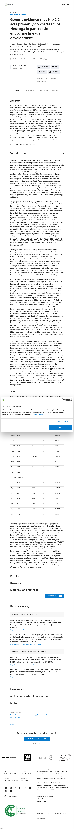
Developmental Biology (18, 15)
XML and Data (25, 780)
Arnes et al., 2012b (32, 300)
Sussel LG (22, 635)
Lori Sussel (36, 46)
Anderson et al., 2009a (51, 323)
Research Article (15, 12)
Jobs (5, 771)
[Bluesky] (5, 788)
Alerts (6, 776)
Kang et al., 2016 (23, 309)
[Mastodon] (20, 788)
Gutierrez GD (15, 620)
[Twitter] (15, 788)
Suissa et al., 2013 (16, 240)
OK (60, 428)
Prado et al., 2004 (21, 332)
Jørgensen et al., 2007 (47, 300)
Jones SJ (32, 657)
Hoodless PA (24, 657)
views (40, 79)
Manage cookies (62, 422)
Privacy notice (37, 743)
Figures (30, 90)
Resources (24, 778)
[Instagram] (25, 788)
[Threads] (5, 792)
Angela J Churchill (16, 44)
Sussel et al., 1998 (47, 332)
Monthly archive (26, 773)
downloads (51, 79)
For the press (25, 776)
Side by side (55, 90)
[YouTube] (30, 788)
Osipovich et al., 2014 (22, 316)
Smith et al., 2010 (34, 332)
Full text (17, 90)
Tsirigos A (30, 620)
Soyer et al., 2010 (25, 302)
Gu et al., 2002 (24, 238)
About (6, 769)
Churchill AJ (14, 635)
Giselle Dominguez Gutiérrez (34, 44)
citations (41, 81)
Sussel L (23, 620)
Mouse (12, 724)
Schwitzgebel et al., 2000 (53, 238)
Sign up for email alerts (37, 739)
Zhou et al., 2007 (51, 186)
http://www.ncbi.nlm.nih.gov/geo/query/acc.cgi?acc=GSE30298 (27, 665)
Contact (7, 778)
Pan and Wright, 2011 (37, 186)
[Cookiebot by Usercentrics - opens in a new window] (63, 399)
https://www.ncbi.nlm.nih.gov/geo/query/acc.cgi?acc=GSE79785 (27, 630)
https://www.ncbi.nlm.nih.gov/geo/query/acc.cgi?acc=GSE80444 (27, 645)
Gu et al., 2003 (38, 218)
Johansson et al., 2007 (48, 275)
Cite (56, 67)
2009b (22, 378)
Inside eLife (24, 771)
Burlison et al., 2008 (24, 218)
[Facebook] (10, 792)
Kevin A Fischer (25, 46)
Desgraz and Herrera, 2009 (33, 261)
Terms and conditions (11, 780)
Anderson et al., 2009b (41, 537)
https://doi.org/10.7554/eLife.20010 (31, 59)
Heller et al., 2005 (36, 238)
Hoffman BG (14, 657)
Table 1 (41, 378)
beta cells (17, 717)
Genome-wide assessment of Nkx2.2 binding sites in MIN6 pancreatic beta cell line (35, 621)
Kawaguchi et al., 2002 (18, 220)
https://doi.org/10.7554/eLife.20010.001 (23, 144)
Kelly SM (38, 620)
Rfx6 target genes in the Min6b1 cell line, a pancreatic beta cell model (34, 658)
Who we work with (10, 773)
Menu (64, 5)
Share (43, 72)
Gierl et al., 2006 (45, 314)
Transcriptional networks (45, 715)
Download (44, 67)
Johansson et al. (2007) (36, 266)
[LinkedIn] (10, 788)
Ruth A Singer (50, 44)
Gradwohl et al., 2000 (37, 243)
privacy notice (38, 414)
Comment (55, 72)
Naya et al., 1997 (16, 325)
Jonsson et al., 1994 (51, 218)
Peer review (43, 90)
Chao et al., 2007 (31, 378)
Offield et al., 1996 (21, 186)
